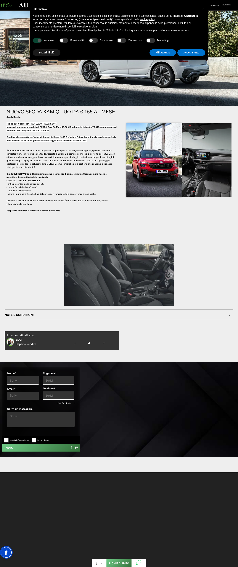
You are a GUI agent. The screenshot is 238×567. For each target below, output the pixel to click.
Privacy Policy (23, 440)
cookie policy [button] (147, 19)
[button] (6, 552)
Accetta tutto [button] (191, 52)
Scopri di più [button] (46, 52)
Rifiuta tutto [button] (162, 52)
